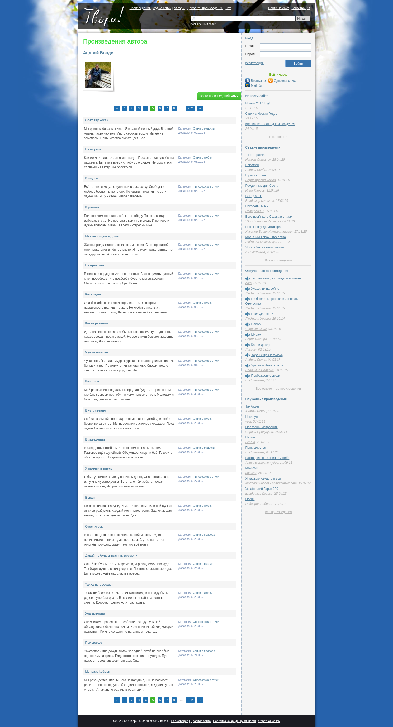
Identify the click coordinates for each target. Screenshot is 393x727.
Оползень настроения (261, 427)
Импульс (92, 178)
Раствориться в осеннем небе (267, 458)
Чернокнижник (256, 329)
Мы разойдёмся (97, 671)
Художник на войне (265, 288)
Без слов (92, 381)
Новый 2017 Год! (257, 103)
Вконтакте (255, 81)
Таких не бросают (99, 584)
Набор (256, 324)
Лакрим (251, 349)
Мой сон (251, 468)
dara (248, 283)
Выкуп (90, 497)
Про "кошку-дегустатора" (263, 227)
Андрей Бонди (98, 53)
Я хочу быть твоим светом (264, 247)
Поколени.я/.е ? (256, 206)
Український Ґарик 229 (261, 489)
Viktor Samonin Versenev (263, 221)
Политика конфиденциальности (234, 721)
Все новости (278, 137)
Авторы (179, 8)
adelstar (251, 473)
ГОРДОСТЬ (253, 196)
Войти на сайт (278, 8)
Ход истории (95, 613)
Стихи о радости (204, 128)
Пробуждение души (265, 375)
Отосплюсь (94, 526)
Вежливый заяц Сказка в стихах (268, 216)
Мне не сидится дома (102, 236)
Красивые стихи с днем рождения (270, 124)
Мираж (256, 334)
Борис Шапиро (256, 339)
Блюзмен (252, 165)
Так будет (252, 406)
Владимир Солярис (259, 370)
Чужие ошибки (96, 352)
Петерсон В (254, 211)
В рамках (92, 207)
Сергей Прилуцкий (259, 432)
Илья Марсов (255, 190)
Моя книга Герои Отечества (265, 237)
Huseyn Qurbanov (258, 159)
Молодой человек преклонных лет (271, 483)
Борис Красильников (260, 180)
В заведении (95, 439)
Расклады (93, 294)
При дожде (93, 642)
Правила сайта (201, 721)
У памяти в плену (98, 468)
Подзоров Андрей (258, 504)
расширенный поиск (203, 24)
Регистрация (300, 8)
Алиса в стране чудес (261, 463)
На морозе (93, 149)
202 (190, 108)
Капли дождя (260, 345)
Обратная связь (269, 721)
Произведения (140, 8)
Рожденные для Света (261, 186)
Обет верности (96, 120)
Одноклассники (282, 81)
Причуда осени (262, 314)
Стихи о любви (202, 157)
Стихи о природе (204, 534)
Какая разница (96, 323)
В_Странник (254, 380)
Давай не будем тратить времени (111, 555)
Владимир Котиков (259, 201)
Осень (250, 499)
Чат (228, 8)
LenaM (250, 442)
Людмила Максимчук (260, 242)
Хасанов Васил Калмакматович (269, 231)
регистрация (254, 63)
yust (248, 421)
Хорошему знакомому (267, 355)
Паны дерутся (255, 447)
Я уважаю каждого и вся (263, 478)
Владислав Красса (259, 493)
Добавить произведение (205, 8)
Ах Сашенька (255, 252)
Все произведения (278, 260)
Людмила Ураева (258, 293)
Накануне (252, 417)
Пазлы (250, 437)
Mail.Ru (253, 85)
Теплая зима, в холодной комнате (276, 278)
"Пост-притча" (255, 155)
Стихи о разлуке (203, 563)
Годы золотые (255, 175)
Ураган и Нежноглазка (267, 365)
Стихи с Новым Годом (261, 114)
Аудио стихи (162, 8)
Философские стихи (206, 186)
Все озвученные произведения (278, 388)
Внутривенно (95, 410)
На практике (94, 265)
